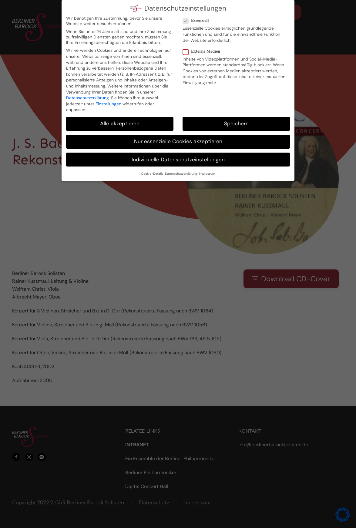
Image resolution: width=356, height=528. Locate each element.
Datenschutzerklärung (87, 91)
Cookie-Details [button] (152, 168)
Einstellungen (108, 97)
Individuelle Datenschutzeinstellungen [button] (178, 153)
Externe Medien (204, 45)
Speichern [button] (236, 117)
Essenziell (198, 14)
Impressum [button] (207, 168)
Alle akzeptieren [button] (119, 117)
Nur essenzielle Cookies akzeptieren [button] (178, 135)
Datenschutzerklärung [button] (181, 168)
